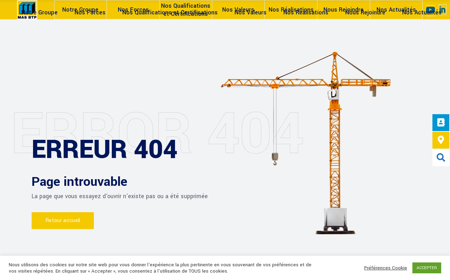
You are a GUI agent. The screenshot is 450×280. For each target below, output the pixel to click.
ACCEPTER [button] (427, 268)
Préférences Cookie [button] (385, 268)
